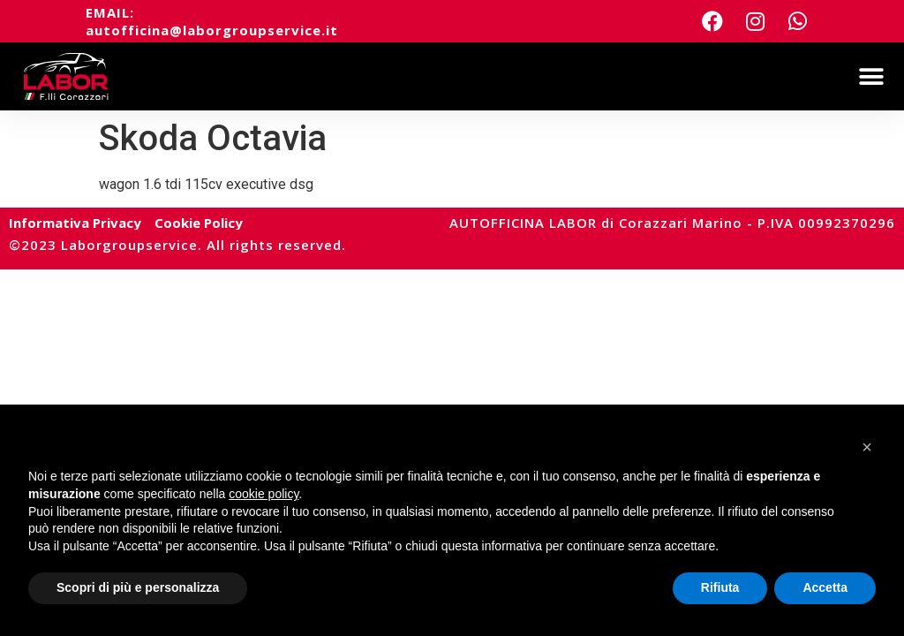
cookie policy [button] (263, 494)
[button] (871, 76)
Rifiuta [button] (720, 587)
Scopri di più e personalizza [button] (137, 587)
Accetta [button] (825, 587)
